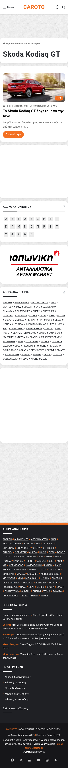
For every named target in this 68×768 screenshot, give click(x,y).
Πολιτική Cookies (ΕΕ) (48, 735)
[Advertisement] (34, 405)
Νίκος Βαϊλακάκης (15, 688)
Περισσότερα (13, 134)
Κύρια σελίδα (11, 43)
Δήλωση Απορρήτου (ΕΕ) (21, 735)
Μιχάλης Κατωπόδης (17, 693)
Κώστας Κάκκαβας (15, 682)
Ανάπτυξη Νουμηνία (34, 751)
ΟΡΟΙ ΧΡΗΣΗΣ (26, 729)
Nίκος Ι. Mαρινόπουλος (17, 106)
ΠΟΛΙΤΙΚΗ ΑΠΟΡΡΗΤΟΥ (48, 729)
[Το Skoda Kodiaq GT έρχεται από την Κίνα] (34, 87)
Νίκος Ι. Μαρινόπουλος (18, 676)
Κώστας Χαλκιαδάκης (17, 699)
